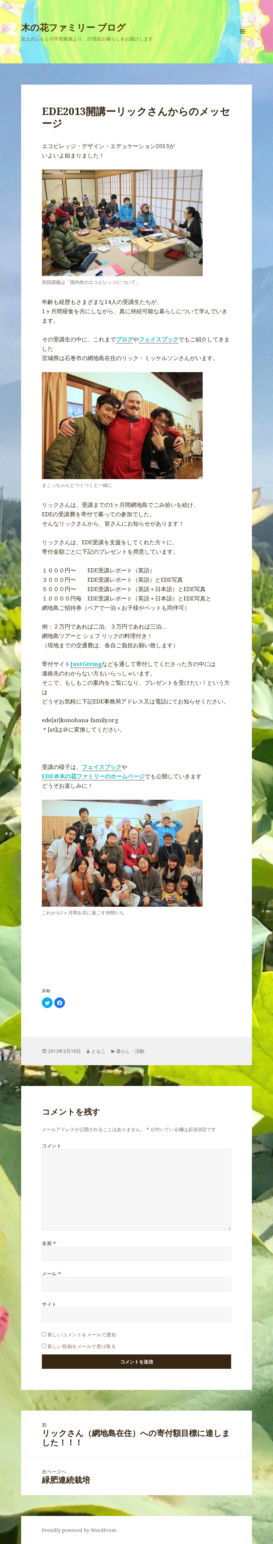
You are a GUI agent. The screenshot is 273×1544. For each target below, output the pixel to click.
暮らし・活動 (130, 1051)
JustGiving (86, 664)
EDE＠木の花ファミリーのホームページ (93, 776)
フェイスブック (159, 339)
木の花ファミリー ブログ (73, 27)
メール (51, 1274)
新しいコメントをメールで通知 (82, 1334)
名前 (49, 1243)
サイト (49, 1304)
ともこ (98, 1051)
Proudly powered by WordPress (79, 1530)
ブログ (124, 339)
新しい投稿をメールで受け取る (82, 1346)
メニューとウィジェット (242, 40)
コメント (51, 1145)
